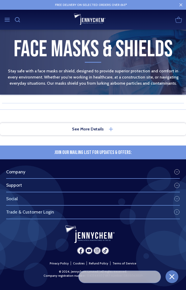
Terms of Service (124, 263)
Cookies (79, 263)
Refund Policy (98, 263)
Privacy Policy (59, 263)
